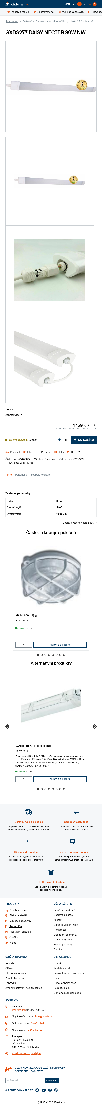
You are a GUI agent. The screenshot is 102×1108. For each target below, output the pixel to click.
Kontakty (59, 963)
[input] (24, 645)
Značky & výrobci (14, 978)
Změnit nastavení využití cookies (23, 987)
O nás (57, 978)
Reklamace (60, 929)
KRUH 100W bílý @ (26, 615)
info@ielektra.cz (44, 1016)
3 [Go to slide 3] (45, 655)
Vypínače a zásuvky (20, 920)
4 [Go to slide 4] (49, 655)
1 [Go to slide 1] (38, 655)
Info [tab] (9, 474)
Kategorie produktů (64, 910)
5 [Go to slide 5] (53, 655)
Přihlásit (52, 1080)
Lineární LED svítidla (79, 21)
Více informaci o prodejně (26, 1053)
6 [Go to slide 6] (57, 655)
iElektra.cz (13, 21)
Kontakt (58, 919)
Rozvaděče (15, 926)
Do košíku (84, 440)
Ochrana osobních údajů (68, 992)
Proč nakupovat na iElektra (69, 973)
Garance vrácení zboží (66, 924)
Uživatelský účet (63, 939)
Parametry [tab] (21, 474)
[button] (68, 4)
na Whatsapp (34, 1030)
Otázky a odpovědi (15, 973)
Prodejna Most (62, 968)
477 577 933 (19, 1010)
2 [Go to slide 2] (42, 655)
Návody (9, 963)
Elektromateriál (18, 915)
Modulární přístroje (20, 931)
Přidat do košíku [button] (60, 645)
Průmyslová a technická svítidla (51, 21)
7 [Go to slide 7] (60, 655)
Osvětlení (27, 21)
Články (58, 949)
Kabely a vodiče (18, 910)
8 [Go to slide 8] (64, 655)
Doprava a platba (63, 914)
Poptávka (10, 982)
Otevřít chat (37, 1023)
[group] (51, 594)
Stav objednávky (63, 944)
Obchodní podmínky (65, 934)
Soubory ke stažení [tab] (41, 474)
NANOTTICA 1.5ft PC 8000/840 (33, 745)
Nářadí (13, 942)
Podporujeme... (62, 987)
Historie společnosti (65, 982)
